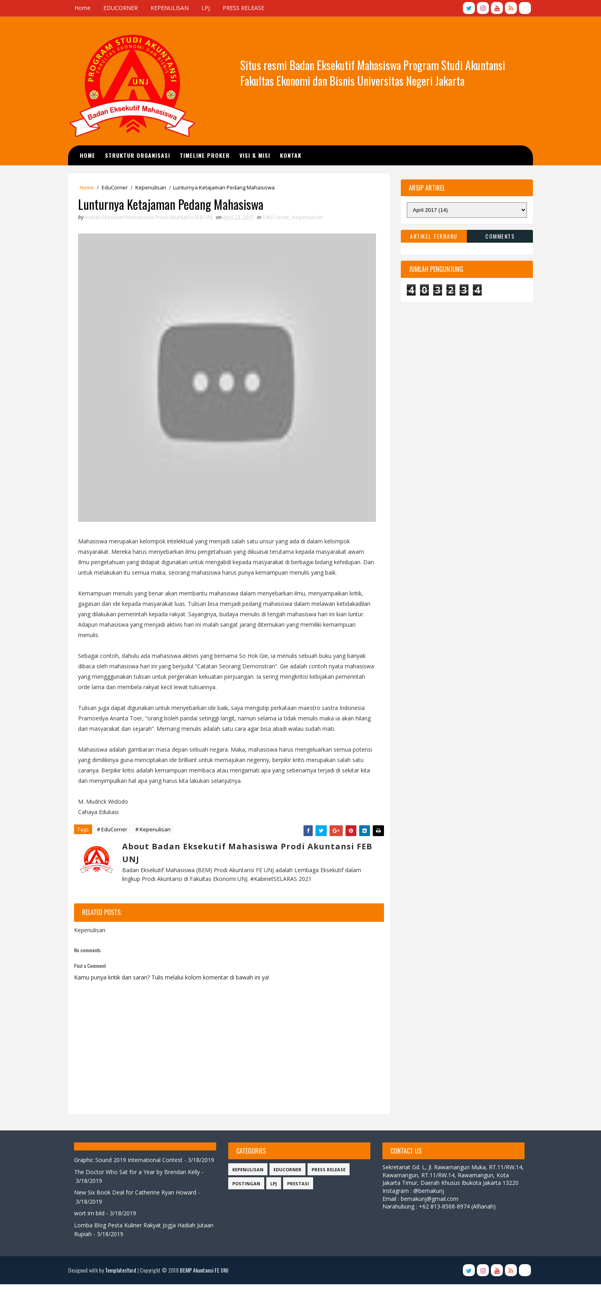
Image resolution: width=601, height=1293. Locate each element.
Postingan (246, 1183)
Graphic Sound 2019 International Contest (130, 1160)
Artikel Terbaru (432, 235)
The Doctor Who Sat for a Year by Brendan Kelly (139, 1180)
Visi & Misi (257, 155)
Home (85, 8)
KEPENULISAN (172, 8)
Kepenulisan (153, 187)
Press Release (328, 1169)
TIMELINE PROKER (208, 155)
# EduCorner (114, 829)
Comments (498, 235)
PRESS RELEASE (246, 8)
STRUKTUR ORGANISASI (140, 155)
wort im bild (91, 1222)
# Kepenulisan (155, 829)
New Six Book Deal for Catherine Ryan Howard (137, 1201)
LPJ (208, 8)
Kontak (293, 155)
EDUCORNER (123, 8)
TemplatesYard (123, 1279)
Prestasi (298, 1183)
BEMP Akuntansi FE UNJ (206, 1279)
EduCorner (117, 187)
